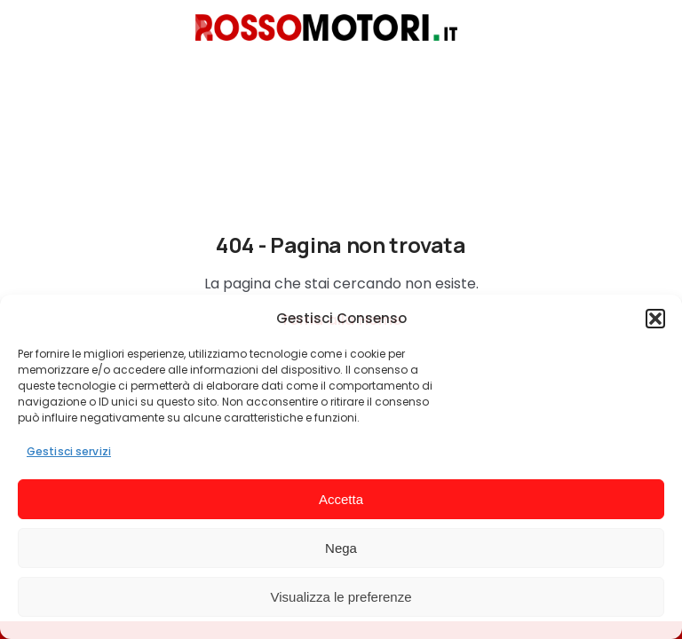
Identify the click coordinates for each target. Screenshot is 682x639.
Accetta (341, 499)
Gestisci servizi (69, 451)
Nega (341, 548)
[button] (655, 318)
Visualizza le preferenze (341, 596)
